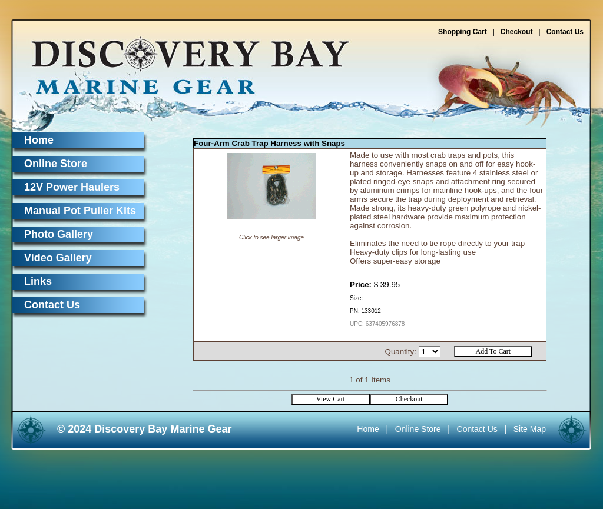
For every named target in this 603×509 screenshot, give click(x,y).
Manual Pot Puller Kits (80, 211)
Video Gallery (58, 258)
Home (39, 140)
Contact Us (565, 32)
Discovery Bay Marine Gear (183, 60)
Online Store (55, 163)
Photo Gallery (58, 234)
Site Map (529, 429)
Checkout (517, 32)
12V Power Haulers (72, 187)
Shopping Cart (462, 32)
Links (38, 281)
